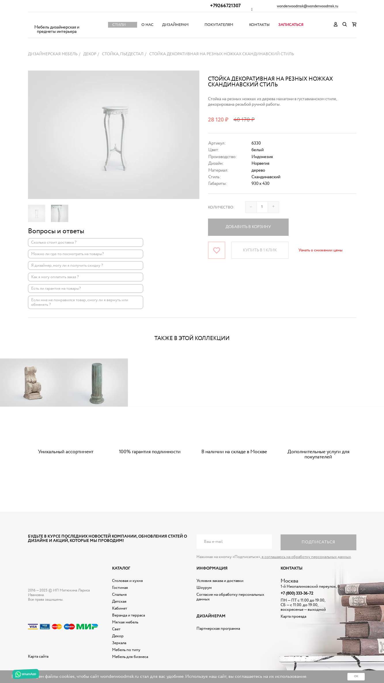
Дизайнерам (175, 24)
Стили (119, 24)
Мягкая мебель (125, 622)
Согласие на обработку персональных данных (230, 597)
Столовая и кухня (127, 581)
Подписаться (318, 542)
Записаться (290, 24)
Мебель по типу (126, 650)
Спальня (119, 594)
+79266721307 (225, 6)
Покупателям (219, 24)
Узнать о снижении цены (320, 250)
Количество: (221, 207)
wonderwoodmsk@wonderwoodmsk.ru (307, 6)
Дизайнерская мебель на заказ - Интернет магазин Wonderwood (57, 20)
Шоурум (204, 588)
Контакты (259, 24)
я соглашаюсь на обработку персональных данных (306, 557)
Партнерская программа (218, 628)
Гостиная (120, 588)
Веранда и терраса (128, 615)
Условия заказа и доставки (219, 581)
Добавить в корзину (248, 227)
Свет (116, 629)
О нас (147, 24)
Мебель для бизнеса (130, 657)
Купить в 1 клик (260, 250)
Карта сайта (38, 656)
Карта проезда (293, 616)
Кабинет (119, 608)
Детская (119, 601)
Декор (118, 636)
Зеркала (119, 643)
